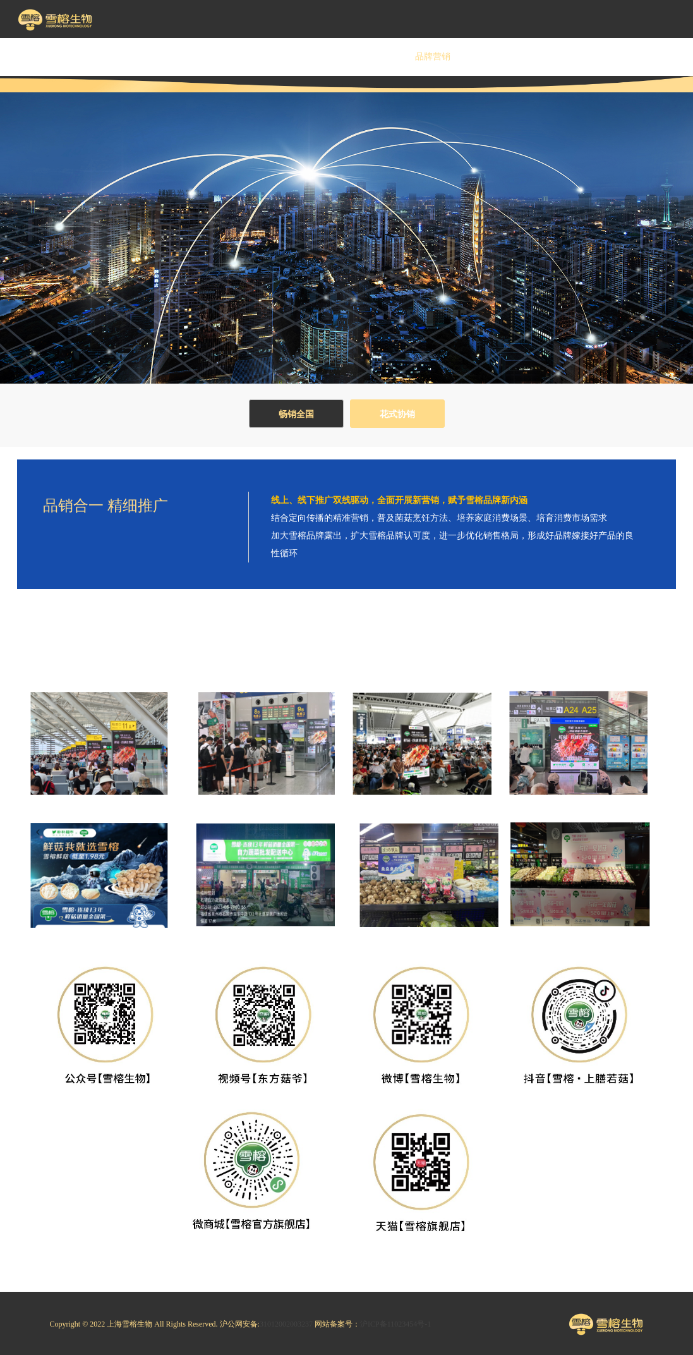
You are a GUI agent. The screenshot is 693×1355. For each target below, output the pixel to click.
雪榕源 (293, 56)
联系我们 (641, 56)
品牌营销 (432, 56)
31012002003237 (286, 1324)
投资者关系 (502, 56)
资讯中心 (571, 56)
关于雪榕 (154, 56)
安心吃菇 (363, 56)
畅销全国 (296, 414)
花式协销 (397, 414)
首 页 (85, 56)
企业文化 (224, 56)
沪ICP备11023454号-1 (395, 1324)
